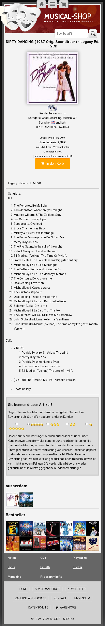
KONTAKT (60, 597)
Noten (12, 557)
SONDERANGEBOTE (47, 588)
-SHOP (67, 16)
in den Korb (52, 164)
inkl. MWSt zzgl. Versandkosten (53, 147)
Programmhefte (51, 576)
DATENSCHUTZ (39, 605)
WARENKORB (65, 605)
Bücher (77, 567)
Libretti (45, 567)
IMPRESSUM (81, 597)
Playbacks (80, 557)
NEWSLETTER (76, 588)
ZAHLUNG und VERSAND (31, 597)
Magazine (14, 576)
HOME (24, 588)
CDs (43, 557)
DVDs (11, 567)
